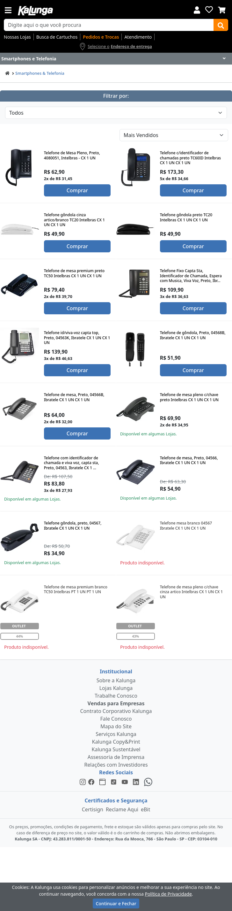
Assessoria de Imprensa (116, 757)
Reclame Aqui (122, 809)
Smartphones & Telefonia (39, 73)
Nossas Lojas (17, 37)
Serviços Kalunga (116, 734)
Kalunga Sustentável (116, 749)
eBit (145, 809)
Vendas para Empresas (116, 703)
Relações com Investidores (116, 764)
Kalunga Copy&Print (116, 741)
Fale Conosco (116, 718)
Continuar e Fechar (116, 903)
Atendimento (138, 37)
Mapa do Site (116, 726)
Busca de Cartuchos (57, 37)
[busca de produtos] (109, 25)
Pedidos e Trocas (101, 37)
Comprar (77, 190)
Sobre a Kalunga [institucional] (116, 680)
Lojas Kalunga (116, 688)
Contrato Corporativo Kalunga (116, 711)
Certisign (92, 809)
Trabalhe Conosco (116, 695)
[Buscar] (221, 25)
